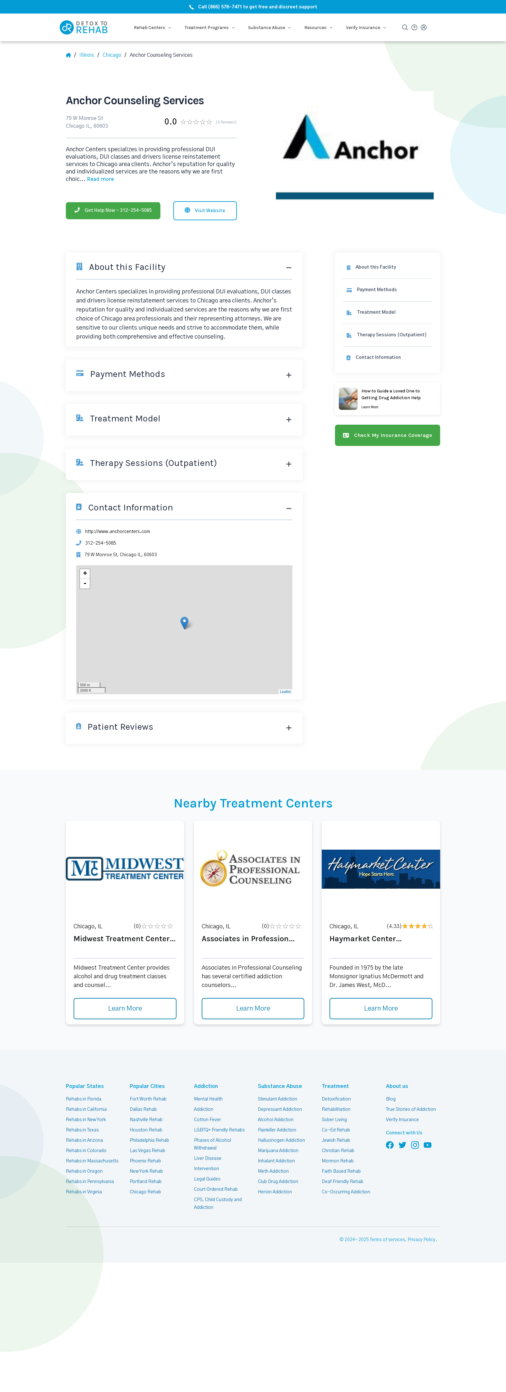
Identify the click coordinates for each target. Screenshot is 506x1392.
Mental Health (208, 1099)
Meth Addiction (273, 1171)
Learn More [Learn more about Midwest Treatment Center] (125, 1008)
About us (397, 1086)
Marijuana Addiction (278, 1151)
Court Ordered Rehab (216, 1189)
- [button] (85, 583)
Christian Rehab (338, 1151)
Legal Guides (207, 1179)
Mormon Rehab (338, 1161)
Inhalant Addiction (276, 1161)
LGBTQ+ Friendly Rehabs (219, 1130)
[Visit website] (205, 210)
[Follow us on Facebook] (390, 1145)
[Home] (71, 55)
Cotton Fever (207, 1120)
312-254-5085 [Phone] (100, 543)
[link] (387, 290)
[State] (89, 55)
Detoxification (336, 1099)
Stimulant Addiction (277, 1099)
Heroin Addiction (275, 1192)
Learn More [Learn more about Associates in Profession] (253, 1008)
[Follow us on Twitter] (402, 1145)
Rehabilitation (336, 1109)
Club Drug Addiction (278, 1182)
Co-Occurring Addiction (346, 1192)
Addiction (206, 1086)
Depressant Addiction (280, 1109)
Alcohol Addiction (276, 1120)
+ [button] (85, 574)
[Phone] (113, 210)
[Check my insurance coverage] (387, 435)
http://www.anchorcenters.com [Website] (117, 531)
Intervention (206, 1169)
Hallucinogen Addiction (281, 1140)
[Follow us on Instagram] (415, 1145)
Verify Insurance (402, 1120)
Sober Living (334, 1120)
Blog (391, 1099)
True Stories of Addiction (411, 1109)
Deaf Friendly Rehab (342, 1182)
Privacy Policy (421, 1240)
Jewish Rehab (336, 1140)
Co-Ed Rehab (336, 1130)
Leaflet (285, 692)
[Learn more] (387, 398)
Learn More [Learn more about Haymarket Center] (381, 1008)
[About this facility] (387, 267)
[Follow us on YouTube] (427, 1145)
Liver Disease (207, 1158)
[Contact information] (387, 357)
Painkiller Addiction (277, 1130)
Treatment (335, 1086)
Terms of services (387, 1240)
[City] (114, 55)
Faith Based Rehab (341, 1171)
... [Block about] (97, 179)
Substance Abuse (280, 1086)
